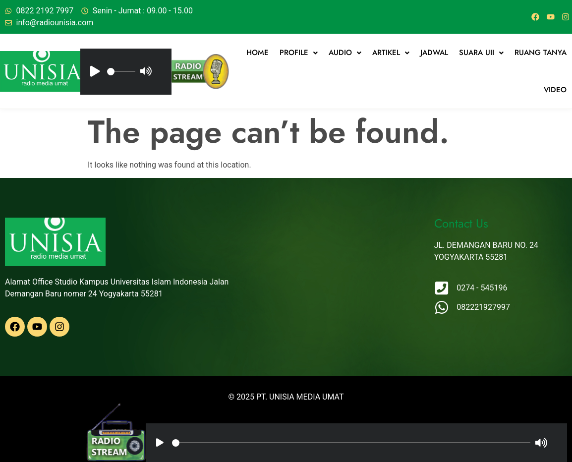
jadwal (434, 52)
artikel (390, 52)
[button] (298, 52)
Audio (345, 52)
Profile (299, 52)
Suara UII (481, 52)
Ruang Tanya (541, 52)
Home (257, 52)
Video (555, 89)
